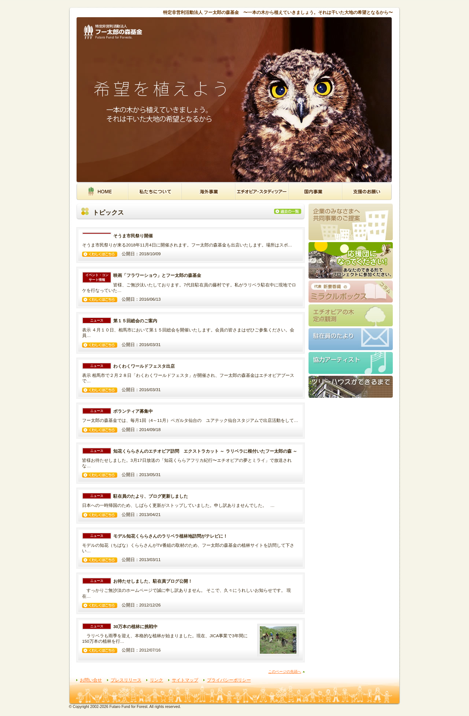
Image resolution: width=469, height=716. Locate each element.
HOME (102, 191)
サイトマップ (185, 680)
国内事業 (315, 191)
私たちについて (154, 191)
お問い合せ (91, 680)
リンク (156, 680)
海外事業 (208, 191)
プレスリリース (126, 680)
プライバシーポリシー (229, 680)
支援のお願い (367, 191)
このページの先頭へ (284, 671)
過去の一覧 (289, 211)
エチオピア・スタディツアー (261, 191)
